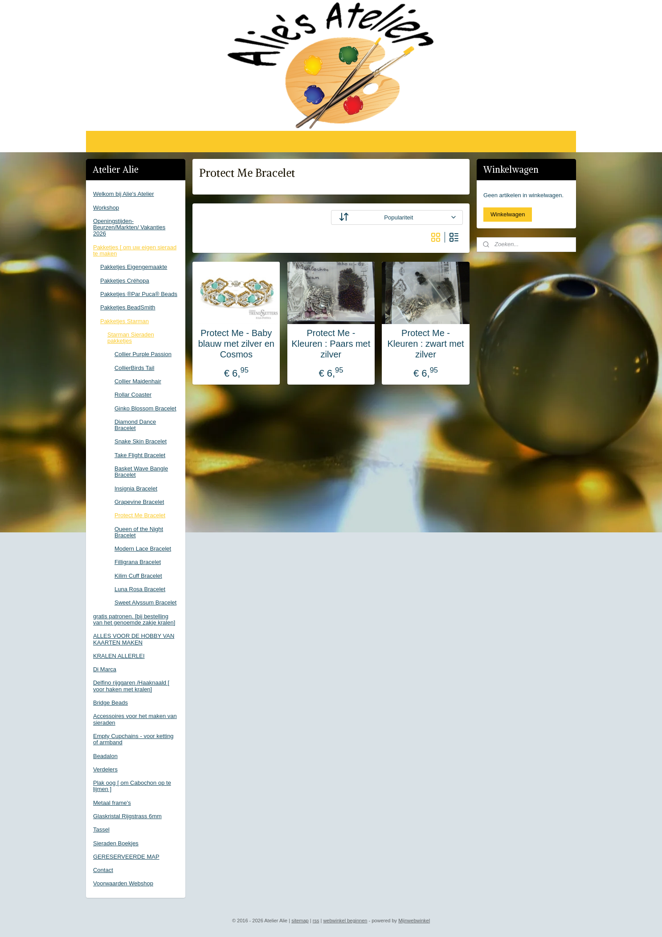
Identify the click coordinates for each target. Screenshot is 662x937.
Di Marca (104, 669)
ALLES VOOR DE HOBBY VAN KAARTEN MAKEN (133, 639)
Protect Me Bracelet (139, 515)
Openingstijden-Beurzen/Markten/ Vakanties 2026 (129, 227)
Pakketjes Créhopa (124, 280)
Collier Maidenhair (137, 381)
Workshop (106, 207)
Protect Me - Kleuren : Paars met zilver (331, 343)
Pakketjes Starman (124, 321)
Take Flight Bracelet (139, 455)
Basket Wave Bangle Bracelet (141, 471)
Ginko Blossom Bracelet (145, 408)
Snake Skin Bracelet (140, 441)
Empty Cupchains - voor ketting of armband (133, 739)
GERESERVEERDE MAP (126, 856)
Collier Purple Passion (143, 354)
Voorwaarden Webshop (123, 883)
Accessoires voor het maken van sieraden (135, 719)
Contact (103, 870)
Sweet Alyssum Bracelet (145, 602)
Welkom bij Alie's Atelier (123, 194)
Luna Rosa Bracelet (139, 589)
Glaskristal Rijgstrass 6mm (127, 816)
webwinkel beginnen (345, 920)
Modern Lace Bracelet (142, 548)
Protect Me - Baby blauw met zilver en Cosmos (236, 343)
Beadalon (105, 756)
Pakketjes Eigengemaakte (133, 267)
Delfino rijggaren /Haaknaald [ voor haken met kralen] (131, 685)
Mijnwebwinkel (414, 920)
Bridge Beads (110, 702)
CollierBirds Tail (134, 368)
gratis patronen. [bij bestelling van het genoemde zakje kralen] (134, 619)
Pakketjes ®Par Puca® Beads (138, 294)
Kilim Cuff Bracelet (138, 575)
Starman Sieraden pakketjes (130, 337)
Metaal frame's (112, 802)
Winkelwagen (507, 214)
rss (316, 920)
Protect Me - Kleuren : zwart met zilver (425, 343)
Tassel (101, 829)
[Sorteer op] (396, 217)
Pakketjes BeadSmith (127, 307)
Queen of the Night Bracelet (138, 532)
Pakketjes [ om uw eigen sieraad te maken (134, 250)
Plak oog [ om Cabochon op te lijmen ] (132, 785)
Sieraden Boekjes (116, 843)
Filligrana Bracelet (137, 562)
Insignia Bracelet (135, 488)
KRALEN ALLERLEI (119, 656)
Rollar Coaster (132, 394)
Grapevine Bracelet (139, 502)
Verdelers (105, 769)
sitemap (300, 920)
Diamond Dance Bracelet (135, 424)
